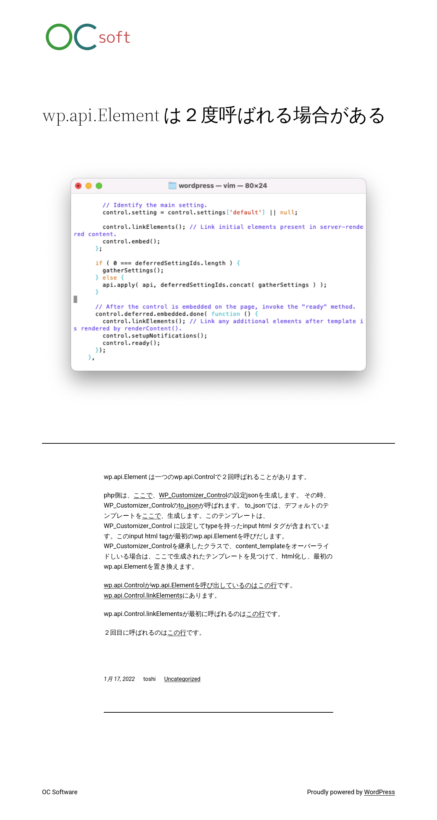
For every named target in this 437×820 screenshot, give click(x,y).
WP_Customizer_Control (193, 495)
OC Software (59, 792)
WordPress (379, 792)
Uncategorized (182, 679)
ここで (142, 495)
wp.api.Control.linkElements (143, 595)
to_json (188, 505)
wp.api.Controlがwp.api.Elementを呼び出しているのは (181, 585)
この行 (267, 585)
